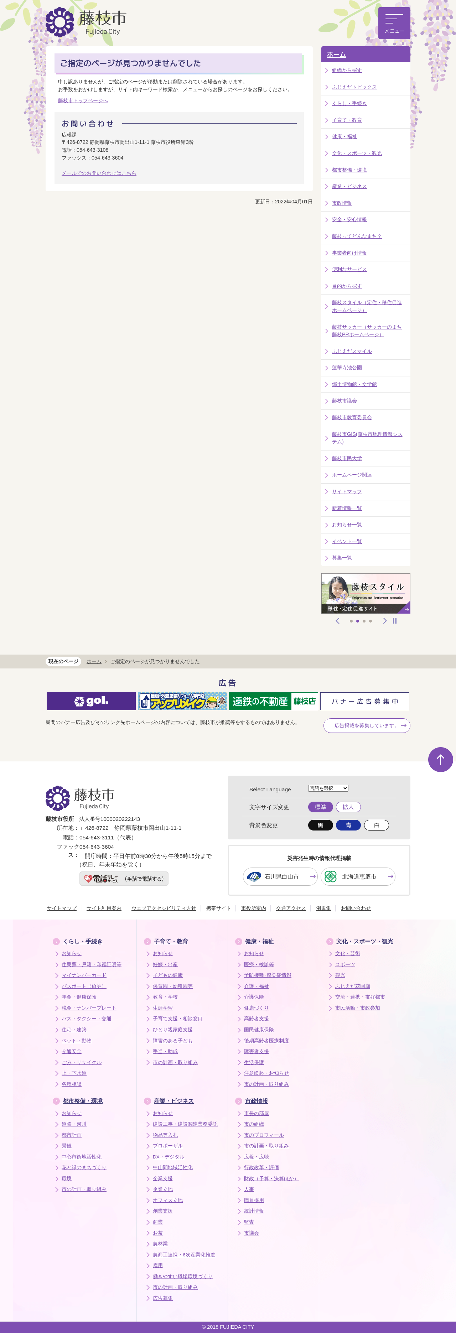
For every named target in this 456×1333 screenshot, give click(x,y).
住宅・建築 (74, 1029)
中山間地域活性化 (173, 1167)
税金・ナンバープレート (89, 1008)
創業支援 (163, 1211)
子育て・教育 (347, 120)
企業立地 (163, 1189)
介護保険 (254, 997)
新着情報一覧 (347, 508)
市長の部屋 (256, 1113)
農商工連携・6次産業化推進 (184, 1255)
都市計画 (72, 1135)
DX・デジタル (169, 1157)
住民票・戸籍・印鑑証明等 (91, 964)
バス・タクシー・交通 (87, 1018)
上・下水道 (74, 1073)
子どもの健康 (168, 975)
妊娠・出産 (165, 964)
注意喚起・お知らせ (266, 1073)
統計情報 (254, 1211)
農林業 (160, 1243)
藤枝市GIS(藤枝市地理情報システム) (367, 438)
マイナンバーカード (84, 975)
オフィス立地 (168, 1200)
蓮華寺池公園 (347, 367)
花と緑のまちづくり (84, 1167)
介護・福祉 (256, 986)
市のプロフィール (264, 1135)
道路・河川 (74, 1124)
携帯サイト (218, 908)
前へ (338, 621)
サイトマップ (347, 491)
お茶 (158, 1233)
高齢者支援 (256, 1018)
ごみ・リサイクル (82, 1062)
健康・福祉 (344, 136)
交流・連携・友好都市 (360, 997)
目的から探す (347, 286)
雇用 (158, 1265)
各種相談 (72, 1084)
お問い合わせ (356, 908)
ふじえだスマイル (352, 351)
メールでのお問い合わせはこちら (99, 173)
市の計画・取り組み (175, 1062)
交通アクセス (291, 908)
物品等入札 (165, 1135)
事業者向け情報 (349, 253)
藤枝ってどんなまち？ (357, 236)
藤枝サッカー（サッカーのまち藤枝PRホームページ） (367, 331)
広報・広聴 (256, 1157)
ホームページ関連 (352, 475)
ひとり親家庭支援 (173, 1029)
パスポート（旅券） (84, 986)
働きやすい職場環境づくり (183, 1276)
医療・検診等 (259, 964)
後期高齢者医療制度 (266, 1040)
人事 (249, 1189)
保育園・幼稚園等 (173, 986)
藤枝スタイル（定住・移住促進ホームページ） (367, 306)
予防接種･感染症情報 (267, 975)
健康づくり (256, 1008)
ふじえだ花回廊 (352, 986)
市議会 (251, 1233)
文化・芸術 (347, 953)
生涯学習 (163, 1008)
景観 (67, 1146)
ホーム (336, 54)
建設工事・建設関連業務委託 (185, 1124)
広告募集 (163, 1298)
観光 (340, 975)
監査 (249, 1222)
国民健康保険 (259, 1029)
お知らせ (72, 953)
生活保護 (254, 1062)
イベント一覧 (347, 541)
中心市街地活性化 (82, 1157)
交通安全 (72, 1051)
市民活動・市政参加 (357, 1008)
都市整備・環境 (349, 170)
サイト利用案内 (104, 908)
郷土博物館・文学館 (354, 384)
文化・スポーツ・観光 (357, 153)
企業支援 (163, 1178)
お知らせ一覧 (347, 524)
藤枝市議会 (344, 400)
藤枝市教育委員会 (352, 417)
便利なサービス (349, 269)
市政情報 (342, 203)
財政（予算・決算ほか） (271, 1178)
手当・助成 (165, 1051)
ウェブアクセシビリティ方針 (163, 908)
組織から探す (347, 70)
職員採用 (254, 1200)
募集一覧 (342, 558)
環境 (67, 1178)
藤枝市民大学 (347, 458)
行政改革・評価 (261, 1167)
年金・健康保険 (79, 997)
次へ (385, 621)
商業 (158, 1222)
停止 (395, 621)
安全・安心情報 (349, 219)
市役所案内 (253, 908)
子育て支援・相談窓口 (178, 1018)
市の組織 (254, 1124)
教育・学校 (165, 997)
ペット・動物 (77, 1040)
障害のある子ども (173, 1040)
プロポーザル (168, 1146)
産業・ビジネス (349, 186)
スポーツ (345, 964)
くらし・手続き (349, 103)
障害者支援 (256, 1051)
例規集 (323, 908)
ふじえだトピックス (354, 87)
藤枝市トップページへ (83, 100)
